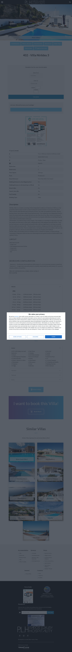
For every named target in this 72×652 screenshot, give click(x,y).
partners (17, 316)
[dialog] (36, 326)
